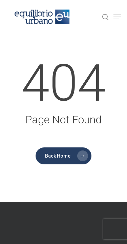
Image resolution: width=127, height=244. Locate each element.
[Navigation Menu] (117, 17)
